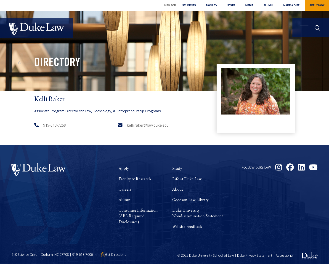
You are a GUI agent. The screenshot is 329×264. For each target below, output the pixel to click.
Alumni (268, 5)
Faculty (211, 5)
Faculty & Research (135, 178)
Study (177, 168)
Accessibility (285, 255)
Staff (231, 5)
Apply (124, 168)
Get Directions (113, 254)
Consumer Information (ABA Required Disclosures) (138, 216)
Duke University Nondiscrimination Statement (197, 213)
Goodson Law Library (190, 199)
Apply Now (317, 5)
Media (249, 5)
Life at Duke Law (187, 178)
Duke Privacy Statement (254, 255)
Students (189, 5)
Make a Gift (291, 5)
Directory (57, 63)
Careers (125, 189)
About (177, 189)
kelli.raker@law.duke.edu (143, 125)
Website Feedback (187, 226)
